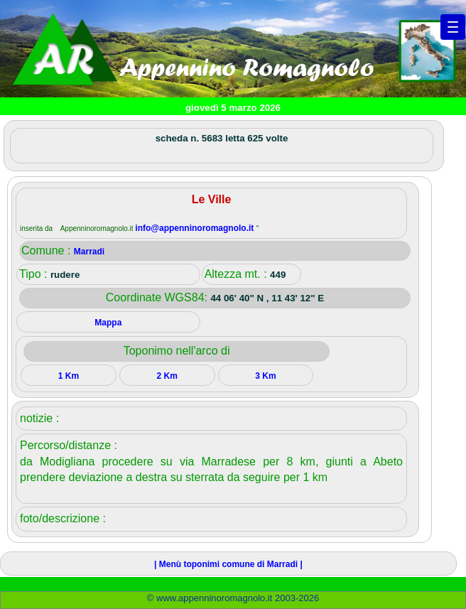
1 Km (68, 376)
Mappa (107, 323)
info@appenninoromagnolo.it (195, 228)
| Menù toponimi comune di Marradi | (228, 564)
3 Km (265, 376)
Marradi (89, 252)
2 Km (166, 376)
